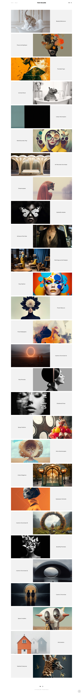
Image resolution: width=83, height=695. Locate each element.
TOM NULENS (41, 3)
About (16, 2)
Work (12, 2)
